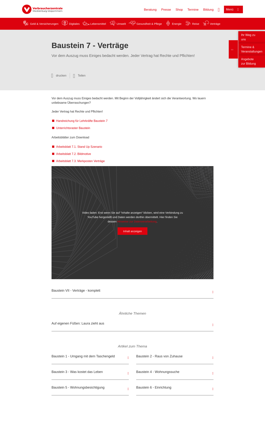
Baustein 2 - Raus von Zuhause (159, 356)
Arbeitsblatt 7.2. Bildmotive (73, 153)
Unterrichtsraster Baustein (73, 128)
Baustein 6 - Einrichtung (153, 387)
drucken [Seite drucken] (61, 75)
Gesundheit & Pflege (149, 23)
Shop (179, 9)
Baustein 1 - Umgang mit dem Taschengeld (83, 356)
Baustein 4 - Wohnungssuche (157, 372)
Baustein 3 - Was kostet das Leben (77, 372)
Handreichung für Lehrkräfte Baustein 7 (81, 120)
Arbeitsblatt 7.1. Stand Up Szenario (79, 146)
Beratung (150, 9)
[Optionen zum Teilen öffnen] (79, 75)
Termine (193, 9)
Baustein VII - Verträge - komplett (76, 290)
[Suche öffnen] (219, 9)
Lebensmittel (98, 23)
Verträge (215, 23)
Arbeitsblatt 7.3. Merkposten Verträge (80, 161)
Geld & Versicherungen (44, 23)
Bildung (208, 9)
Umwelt (121, 23)
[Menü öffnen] (233, 9)
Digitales (74, 23)
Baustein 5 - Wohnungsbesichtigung (78, 387)
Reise (195, 23)
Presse (166, 9)
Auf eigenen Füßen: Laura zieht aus (78, 323)
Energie (176, 23)
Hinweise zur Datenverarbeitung (136, 221)
